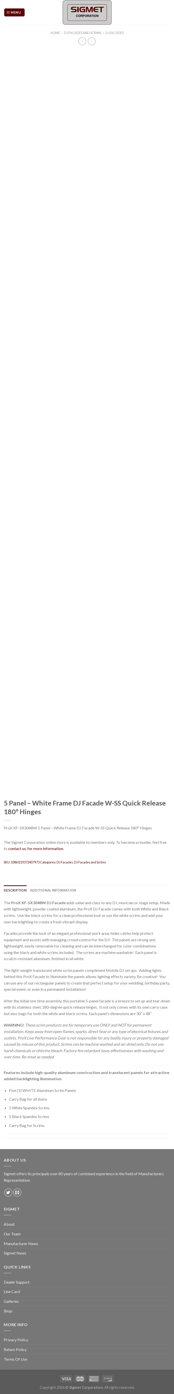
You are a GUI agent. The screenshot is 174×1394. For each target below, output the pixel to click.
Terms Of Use (15, 1359)
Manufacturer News (21, 1243)
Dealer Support (17, 1282)
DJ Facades (114, 33)
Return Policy (15, 1349)
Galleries (11, 1301)
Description (15, 890)
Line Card (12, 1291)
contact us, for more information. (36, 848)
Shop (8, 1310)
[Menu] (14, 12)
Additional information (53, 890)
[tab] (15, 890)
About (9, 1224)
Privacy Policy (16, 1339)
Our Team (12, 1233)
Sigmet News (15, 1253)
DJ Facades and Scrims (82, 33)
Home (55, 33)
